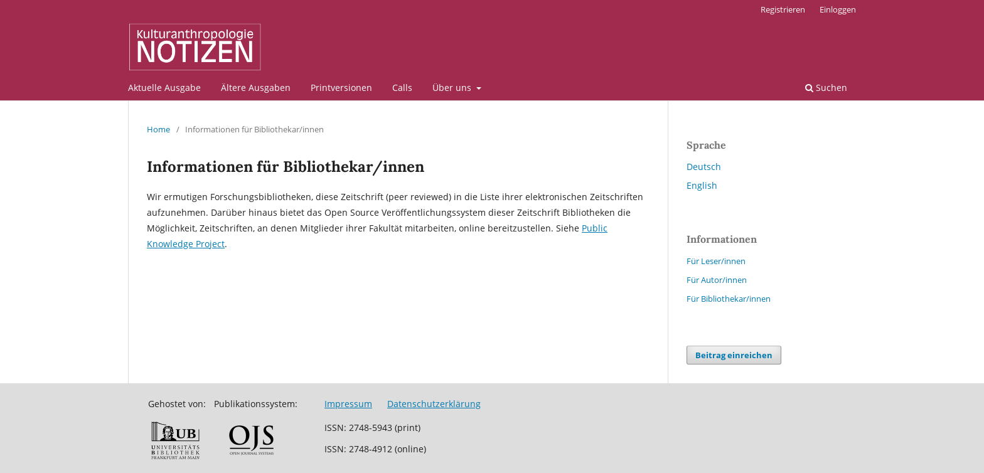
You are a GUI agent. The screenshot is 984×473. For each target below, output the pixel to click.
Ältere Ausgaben (256, 87)
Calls (402, 87)
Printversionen (341, 87)
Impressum (348, 404)
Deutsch (704, 167)
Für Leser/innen (716, 261)
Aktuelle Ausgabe (164, 87)
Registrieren (783, 9)
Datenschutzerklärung (434, 404)
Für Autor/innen (717, 279)
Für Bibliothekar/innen (729, 298)
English (702, 185)
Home (158, 129)
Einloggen (838, 9)
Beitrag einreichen (734, 355)
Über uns (453, 87)
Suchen (826, 87)
